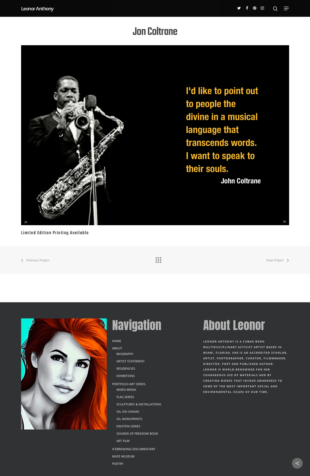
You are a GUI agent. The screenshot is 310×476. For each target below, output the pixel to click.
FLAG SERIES (125, 397)
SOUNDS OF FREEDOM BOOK (137, 433)
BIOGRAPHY (124, 354)
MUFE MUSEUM (123, 456)
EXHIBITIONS (125, 376)
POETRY (117, 464)
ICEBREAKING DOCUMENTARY (133, 449)
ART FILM (123, 441)
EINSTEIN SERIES (128, 426)
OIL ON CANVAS (127, 411)
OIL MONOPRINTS (129, 419)
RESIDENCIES (125, 368)
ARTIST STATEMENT (130, 361)
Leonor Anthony (37, 8)
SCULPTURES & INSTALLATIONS (138, 404)
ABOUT (117, 348)
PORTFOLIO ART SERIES (129, 384)
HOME (116, 341)
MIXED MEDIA (126, 390)
